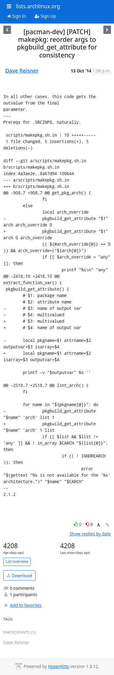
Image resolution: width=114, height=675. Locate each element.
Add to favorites (22, 605)
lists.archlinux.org (38, 6)
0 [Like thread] (78, 524)
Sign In (17, 16)
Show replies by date (90, 534)
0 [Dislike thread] (89, 524)
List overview (17, 561)
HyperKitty (58, 666)
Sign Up (45, 16)
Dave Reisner (22, 70)
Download (19, 575)
